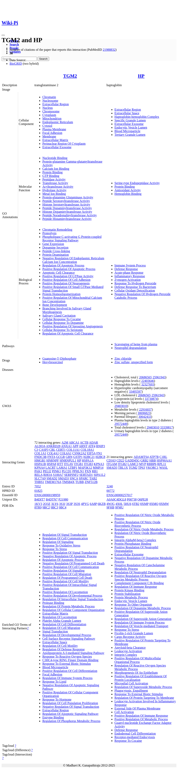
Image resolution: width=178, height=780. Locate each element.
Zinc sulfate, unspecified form (134, 362)
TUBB (79, 482)
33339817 (166, 427)
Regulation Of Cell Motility (60, 645)
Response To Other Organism (133, 604)
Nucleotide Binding (54, 158)
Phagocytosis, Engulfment (131, 690)
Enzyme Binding (53, 717)
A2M (64, 442)
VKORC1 (152, 467)
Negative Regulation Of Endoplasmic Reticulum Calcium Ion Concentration (73, 260)
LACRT (50, 467)
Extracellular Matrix (55, 140)
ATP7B (154, 457)
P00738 (132, 499)
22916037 (145, 409)
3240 (110, 486)
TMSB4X (68, 482)
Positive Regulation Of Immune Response (141, 715)
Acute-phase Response (129, 272)
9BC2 (46, 507)
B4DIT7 (39, 499)
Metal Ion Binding (54, 193)
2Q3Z (46, 504)
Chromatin (49, 97)
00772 (111, 490)
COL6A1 (66, 453)
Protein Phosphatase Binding (133, 543)
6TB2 (135, 504)
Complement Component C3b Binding (139, 583)
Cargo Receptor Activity (130, 636)
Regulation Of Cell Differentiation (64, 624)
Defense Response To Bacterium (135, 287)
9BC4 (62, 507)
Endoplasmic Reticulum (57, 122)
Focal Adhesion (52, 133)
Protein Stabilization (128, 593)
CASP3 (44, 449)
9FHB (110, 507)
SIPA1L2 (99, 474)
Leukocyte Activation (128, 651)
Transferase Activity (55, 183)
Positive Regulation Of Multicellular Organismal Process (138, 660)
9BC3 (54, 507)
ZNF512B (91, 482)
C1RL (163, 457)
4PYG (85, 504)
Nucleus (47, 107)
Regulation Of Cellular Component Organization (73, 610)
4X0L (119, 504)
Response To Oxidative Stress (61, 545)
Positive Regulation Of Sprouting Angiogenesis (72, 326)
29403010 (121, 406)
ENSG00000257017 (119, 495)
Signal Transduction (55, 631)
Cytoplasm (49, 115)
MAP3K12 (85, 467)
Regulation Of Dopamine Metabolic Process (143, 608)
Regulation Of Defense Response (63, 649)
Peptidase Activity (54, 179)
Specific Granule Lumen (130, 120)
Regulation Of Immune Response (136, 586)
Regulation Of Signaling (57, 542)
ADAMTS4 (141, 457)
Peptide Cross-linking (56, 251)
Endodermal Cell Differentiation (135, 733)
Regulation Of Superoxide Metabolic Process (143, 687)
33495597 (135, 391)
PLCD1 (67, 471)
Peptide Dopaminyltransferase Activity (67, 208)
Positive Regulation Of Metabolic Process (141, 719)
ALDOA (39, 446)
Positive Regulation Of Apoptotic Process (68, 269)
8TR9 (38, 507)
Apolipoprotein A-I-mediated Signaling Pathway (73, 653)
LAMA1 (61, 467)
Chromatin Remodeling (57, 229)
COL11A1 (73, 449)
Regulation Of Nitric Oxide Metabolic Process (144, 529)
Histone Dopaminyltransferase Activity (67, 211)
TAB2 (93, 478)
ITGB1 (78, 464)
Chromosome (50, 111)
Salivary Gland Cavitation (59, 315)
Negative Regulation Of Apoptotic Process (69, 556)
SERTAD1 (86, 474)
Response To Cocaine (128, 740)
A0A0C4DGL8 (116, 499)
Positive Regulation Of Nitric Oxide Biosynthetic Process (137, 523)
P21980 (63, 499)
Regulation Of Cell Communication (65, 538)
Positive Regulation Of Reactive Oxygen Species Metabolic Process (140, 577)
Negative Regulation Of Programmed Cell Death (73, 563)
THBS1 (39, 482)
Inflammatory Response (130, 276)
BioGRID (16, 63)
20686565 (145, 377)
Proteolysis (49, 233)
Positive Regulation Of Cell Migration (66, 574)
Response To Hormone (56, 699)
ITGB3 (88, 464)
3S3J (62, 504)
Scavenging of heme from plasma (136, 344)
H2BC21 (89, 457)
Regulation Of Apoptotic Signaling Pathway (70, 714)
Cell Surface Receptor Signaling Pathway (68, 638)
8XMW (164, 504)
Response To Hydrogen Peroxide (136, 283)
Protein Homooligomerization (61, 294)
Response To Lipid (54, 681)
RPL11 (161, 464)
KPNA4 (39, 467)
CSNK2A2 (79, 453)
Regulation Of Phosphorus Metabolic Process (71, 721)
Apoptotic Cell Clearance (58, 272)
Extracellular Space (127, 113)
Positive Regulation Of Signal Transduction (70, 552)
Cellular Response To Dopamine (63, 322)
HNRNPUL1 (68, 460)
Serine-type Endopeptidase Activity (137, 183)
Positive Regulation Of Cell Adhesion (66, 279)
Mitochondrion (51, 118)
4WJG (111, 504)
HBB (152, 460)
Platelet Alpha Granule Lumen (61, 620)
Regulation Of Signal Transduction (64, 534)
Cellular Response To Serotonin (62, 330)
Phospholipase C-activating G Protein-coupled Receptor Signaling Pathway (71, 238)
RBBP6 (152, 464)
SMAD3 (63, 478)
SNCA (74, 478)
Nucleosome (50, 100)
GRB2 (144, 460)
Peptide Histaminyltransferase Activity (67, 219)
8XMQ (153, 504)
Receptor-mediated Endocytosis (135, 737)
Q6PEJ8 (142, 499)
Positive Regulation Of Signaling (63, 570)
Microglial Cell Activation (131, 683)
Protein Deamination (55, 254)
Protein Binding (52, 172)
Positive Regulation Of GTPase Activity (67, 276)
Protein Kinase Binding (129, 590)
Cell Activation (124, 712)
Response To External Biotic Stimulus (66, 663)
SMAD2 (52, 478)
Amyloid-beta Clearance (130, 647)
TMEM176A (53, 482)
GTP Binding (50, 176)
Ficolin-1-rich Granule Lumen (134, 633)
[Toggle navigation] (3, 35)
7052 (37, 486)
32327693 (147, 384)
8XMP (144, 504)
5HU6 (127, 504)
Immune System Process (130, 265)
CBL (52, 449)
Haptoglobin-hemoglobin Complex (137, 116)
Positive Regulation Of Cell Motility (65, 581)
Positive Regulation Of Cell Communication (70, 567)
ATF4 (91, 446)
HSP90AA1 (164, 460)
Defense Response (126, 269)
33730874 (151, 398)
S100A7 (58, 474)
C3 (36, 449)
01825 (38, 490)
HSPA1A (87, 460)
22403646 (147, 381)
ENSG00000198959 (47, 495)
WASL (163, 467)
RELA (38, 474)
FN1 (99, 453)
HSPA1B (40, 464)
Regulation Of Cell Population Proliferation (70, 703)
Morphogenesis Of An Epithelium (136, 672)
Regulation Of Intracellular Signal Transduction (72, 599)
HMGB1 (40, 460)
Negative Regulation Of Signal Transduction (70, 706)
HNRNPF (52, 460)
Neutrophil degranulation (131, 347)
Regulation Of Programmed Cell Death (67, 577)
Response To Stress (54, 549)
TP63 (141, 467)
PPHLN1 (78, 471)
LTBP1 (72, 467)
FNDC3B (40, 457)
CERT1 (61, 449)
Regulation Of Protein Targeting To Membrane (144, 697)
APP (75, 446)
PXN (88, 471)
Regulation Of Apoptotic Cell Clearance (67, 333)
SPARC (84, 478)
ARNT (83, 446)
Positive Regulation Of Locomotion (65, 592)
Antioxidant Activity (128, 190)
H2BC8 (100, 457)
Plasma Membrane (54, 129)
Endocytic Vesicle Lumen (131, 127)
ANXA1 (66, 446)
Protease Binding (53, 602)
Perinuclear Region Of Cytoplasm (64, 143)
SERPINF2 (71, 474)
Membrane (49, 136)
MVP (142, 464)
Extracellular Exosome (56, 147)
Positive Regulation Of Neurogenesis (66, 283)
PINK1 (56, 471)
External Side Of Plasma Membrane (137, 708)
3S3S (76, 504)
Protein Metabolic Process (131, 597)
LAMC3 (132, 464)
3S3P (69, 504)
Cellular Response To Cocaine (61, 319)
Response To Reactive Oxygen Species (67, 656)
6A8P (93, 504)
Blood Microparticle (127, 131)
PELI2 (47, 471)
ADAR (93, 442)
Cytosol (47, 125)
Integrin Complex (126, 654)
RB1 (95, 471)
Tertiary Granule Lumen (130, 134)
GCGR (60, 457)
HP (141, 75)
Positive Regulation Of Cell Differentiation (69, 671)
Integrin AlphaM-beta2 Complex (135, 540)
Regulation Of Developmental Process (66, 635)
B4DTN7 (52, 499)
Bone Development (54, 305)
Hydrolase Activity (54, 190)
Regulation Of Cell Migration (61, 628)
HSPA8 (51, 464)
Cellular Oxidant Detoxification (135, 290)
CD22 (120, 460)
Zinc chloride (123, 358)
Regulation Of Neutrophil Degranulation (140, 572)
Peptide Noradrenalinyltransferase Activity (69, 215)
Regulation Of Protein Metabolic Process (68, 606)
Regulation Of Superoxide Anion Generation (143, 619)
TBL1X (123, 467)
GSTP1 (78, 457)
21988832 (109, 49)
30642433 (144, 416)
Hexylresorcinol (52, 362)
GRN (69, 457)
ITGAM (112, 464)
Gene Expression (53, 244)
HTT (60, 464)
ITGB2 (122, 464)
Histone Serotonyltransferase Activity (66, 204)
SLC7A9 (40, 478)
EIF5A (91, 453)
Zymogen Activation (128, 279)
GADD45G (132, 460)
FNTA (51, 457)
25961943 (159, 377)
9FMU (119, 507)
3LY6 (54, 504)
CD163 (111, 460)
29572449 (121, 424)
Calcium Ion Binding (55, 168)
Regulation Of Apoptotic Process (63, 265)
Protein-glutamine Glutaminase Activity (67, 197)
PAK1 (38, 471)
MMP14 (98, 467)
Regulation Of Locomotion (59, 617)
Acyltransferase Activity (57, 186)
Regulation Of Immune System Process (67, 678)
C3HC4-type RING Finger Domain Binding (70, 660)
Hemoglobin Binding (128, 193)
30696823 (144, 413)
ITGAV (68, 464)
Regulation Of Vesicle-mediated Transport (141, 626)
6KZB (102, 504)
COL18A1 (87, 449)
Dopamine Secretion (55, 247)
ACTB (84, 442)
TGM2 (70, 75)
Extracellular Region (55, 104)
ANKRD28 (53, 446)
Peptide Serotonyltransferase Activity (66, 201)
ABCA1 (74, 442)
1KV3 (38, 504)
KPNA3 (99, 464)
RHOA (47, 474)
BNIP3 (100, 446)
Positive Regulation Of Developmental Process (72, 595)
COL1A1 (40, 453)
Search (14, 44)
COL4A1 (53, 453)
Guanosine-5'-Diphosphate (59, 358)
